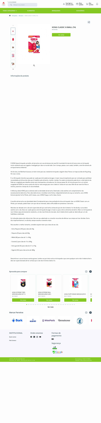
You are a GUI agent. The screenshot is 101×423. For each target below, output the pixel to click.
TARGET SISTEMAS (86, 359)
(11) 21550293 (12, 2)
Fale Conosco (12, 340)
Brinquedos (56, 11)
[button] (13, 25)
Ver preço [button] (61, 35)
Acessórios (80, 11)
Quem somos (12, 337)
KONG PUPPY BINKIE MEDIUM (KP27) (75, 294)
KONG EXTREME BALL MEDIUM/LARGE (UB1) (44, 293)
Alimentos (31, 11)
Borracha (21, 15)
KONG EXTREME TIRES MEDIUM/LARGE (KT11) (18, 293)
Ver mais (50, 307)
